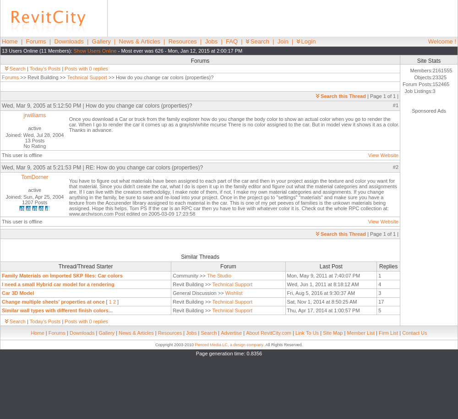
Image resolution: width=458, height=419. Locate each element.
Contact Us (414, 333)
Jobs (211, 41)
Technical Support (87, 77)
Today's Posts (45, 68)
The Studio (219, 275)
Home (10, 41)
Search (257, 41)
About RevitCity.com (268, 333)
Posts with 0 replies (86, 68)
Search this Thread (341, 96)
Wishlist (234, 293)
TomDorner (34, 177)
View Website (383, 155)
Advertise (231, 333)
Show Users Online (95, 51)
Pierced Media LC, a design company (229, 345)
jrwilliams (35, 115)
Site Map (333, 333)
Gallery (101, 41)
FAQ (232, 41)
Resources (183, 41)
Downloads (68, 41)
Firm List (388, 333)
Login (306, 41)
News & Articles (139, 41)
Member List (361, 333)
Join (283, 41)
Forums (36, 41)
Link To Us (307, 333)
